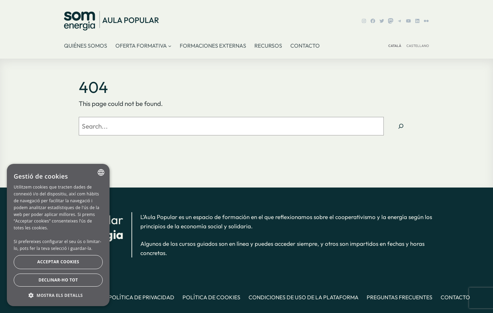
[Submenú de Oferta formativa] (170, 46)
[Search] (400, 126)
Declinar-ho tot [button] (58, 280)
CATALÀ (394, 46)
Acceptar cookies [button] (58, 262)
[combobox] (101, 172)
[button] (58, 295)
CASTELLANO (417, 46)
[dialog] (58, 235)
